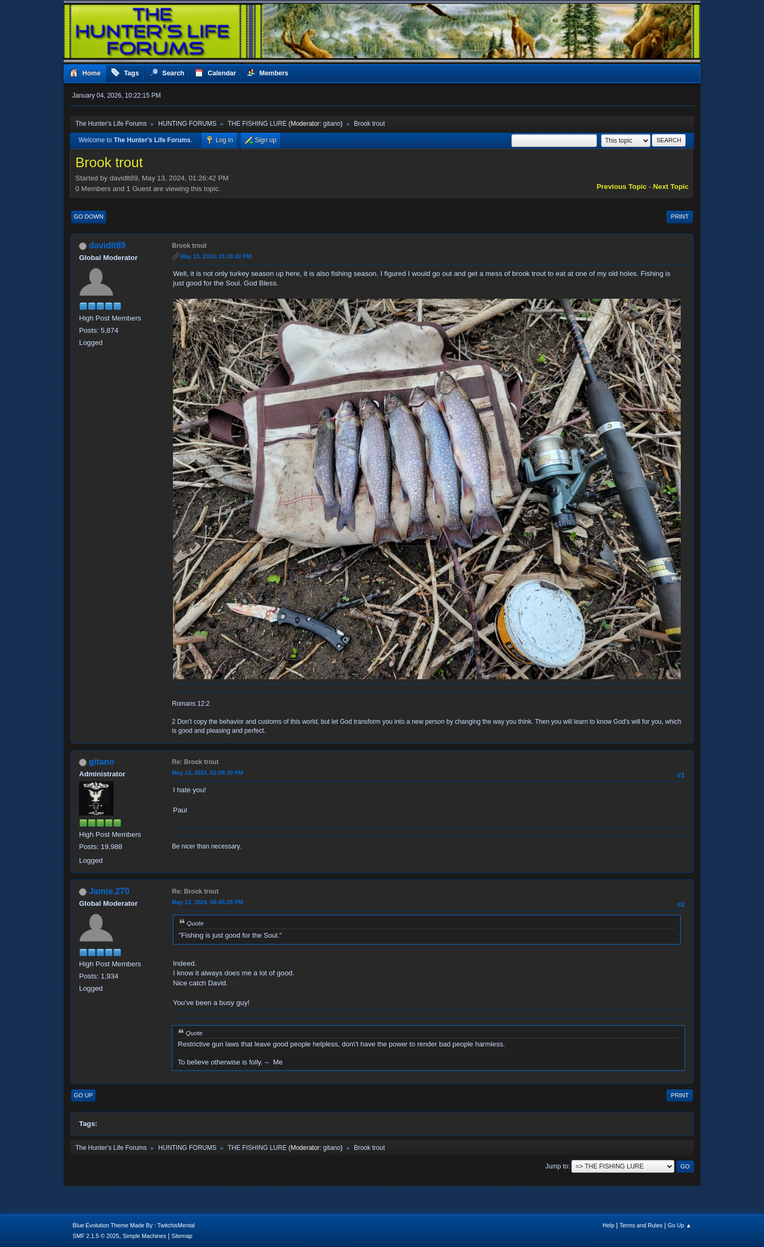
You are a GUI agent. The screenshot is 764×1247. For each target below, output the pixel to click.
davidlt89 (107, 245)
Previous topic (621, 186)
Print (680, 216)
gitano (332, 123)
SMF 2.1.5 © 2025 (96, 1236)
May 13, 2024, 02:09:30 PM (207, 772)
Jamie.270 (109, 891)
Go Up (83, 1095)
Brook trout (189, 245)
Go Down (88, 216)
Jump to (556, 1166)
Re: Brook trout (195, 762)
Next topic (671, 186)
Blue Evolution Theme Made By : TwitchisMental (134, 1225)
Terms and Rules (641, 1225)
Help (608, 1225)
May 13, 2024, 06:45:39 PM (207, 902)
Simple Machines (144, 1236)
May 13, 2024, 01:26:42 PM (215, 256)
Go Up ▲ (679, 1225)
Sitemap (182, 1236)
